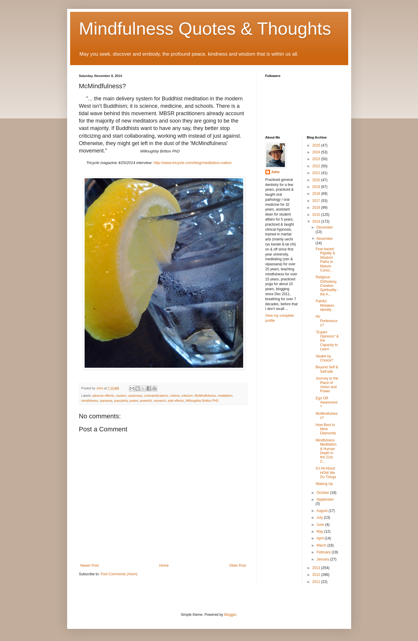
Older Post (237, 565)
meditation (225, 395)
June (321, 525)
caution (121, 395)
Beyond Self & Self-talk (327, 369)
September (325, 499)
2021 (316, 173)
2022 (316, 166)
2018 (316, 194)
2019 (316, 187)
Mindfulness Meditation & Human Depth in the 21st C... (326, 451)
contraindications (156, 395)
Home (164, 565)
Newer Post (89, 565)
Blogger (230, 615)
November (325, 239)
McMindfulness (205, 395)
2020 (316, 180)
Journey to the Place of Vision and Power (327, 384)
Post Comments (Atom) (119, 574)
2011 (316, 582)
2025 (316, 145)
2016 (316, 207)
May (320, 531)
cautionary (135, 395)
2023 (316, 159)
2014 (316, 221)
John (275, 172)
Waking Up (324, 484)
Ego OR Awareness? (327, 402)
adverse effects (103, 395)
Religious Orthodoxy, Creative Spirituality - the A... (327, 285)
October (323, 493)
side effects (176, 400)
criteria (174, 395)
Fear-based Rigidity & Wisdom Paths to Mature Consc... (325, 259)
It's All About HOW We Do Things (326, 472)
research (160, 400)
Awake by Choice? (324, 358)
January (323, 559)
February (324, 552)
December (325, 227)
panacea (106, 400)
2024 (316, 152)
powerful (146, 400)
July (320, 517)
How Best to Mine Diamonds (326, 429)
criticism (187, 395)
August (323, 511)
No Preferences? (327, 320)
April (321, 538)
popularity (121, 400)
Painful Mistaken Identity (325, 305)
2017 (316, 201)
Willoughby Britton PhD (202, 400)
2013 (316, 568)
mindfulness (90, 400)
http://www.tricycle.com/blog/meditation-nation (193, 162)
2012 (316, 575)
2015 (316, 215)
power (134, 400)
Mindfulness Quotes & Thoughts (205, 28)
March (322, 545)
